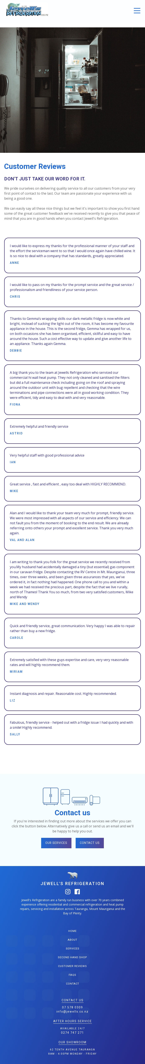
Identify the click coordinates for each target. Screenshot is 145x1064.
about (72, 940)
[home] (26, 9)
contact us (90, 843)
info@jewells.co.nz (72, 1012)
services (72, 948)
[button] (137, 11)
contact (72, 984)
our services (56, 843)
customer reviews (72, 966)
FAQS (72, 975)
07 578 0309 (72, 1007)
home (72, 931)
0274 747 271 (72, 1033)
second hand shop (72, 957)
